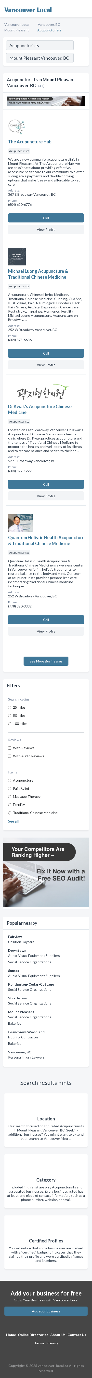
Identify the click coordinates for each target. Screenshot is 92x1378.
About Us (58, 1335)
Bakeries (14, 1023)
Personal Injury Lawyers (26, 1057)
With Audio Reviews (28, 756)
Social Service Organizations (29, 962)
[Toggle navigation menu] (85, 9)
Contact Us (76, 1335)
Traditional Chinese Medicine (35, 813)
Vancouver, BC (49, 24)
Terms (39, 1343)
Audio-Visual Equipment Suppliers (34, 955)
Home (11, 1335)
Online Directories (33, 1335)
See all (13, 821)
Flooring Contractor (23, 1037)
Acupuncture (23, 780)
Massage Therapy (26, 796)
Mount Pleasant (16, 30)
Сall (46, 218)
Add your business (46, 1311)
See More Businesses (46, 661)
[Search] (81, 58)
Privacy (52, 1343)
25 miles (19, 707)
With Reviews (23, 748)
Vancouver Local (16, 24)
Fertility (19, 804)
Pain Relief (21, 788)
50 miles (19, 715)
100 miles (20, 723)
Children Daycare (21, 942)
